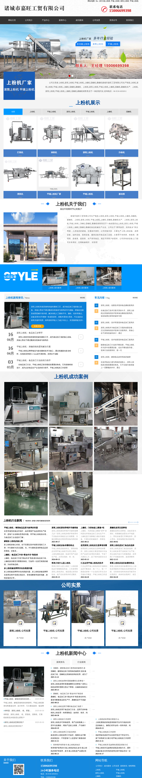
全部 (13, 112)
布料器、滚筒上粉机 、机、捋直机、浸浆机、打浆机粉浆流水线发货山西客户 (18, 711)
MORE (82, 298)
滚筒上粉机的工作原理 (62, 694)
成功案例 (79, 20)
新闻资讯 (60, 662)
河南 (79, 769)
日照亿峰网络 (133, 766)
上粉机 (32, 112)
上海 (103, 769)
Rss (97, 1)
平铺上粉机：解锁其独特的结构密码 (18, 699)
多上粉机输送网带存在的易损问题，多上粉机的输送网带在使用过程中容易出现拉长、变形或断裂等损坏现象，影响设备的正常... (26, 575)
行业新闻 (82, 662)
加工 (71, 769)
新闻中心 (62, 20)
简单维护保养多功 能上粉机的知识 (66, 720)
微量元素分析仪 (119, 769)
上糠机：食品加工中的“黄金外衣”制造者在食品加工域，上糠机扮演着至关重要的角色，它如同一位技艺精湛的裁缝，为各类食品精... (26, 562)
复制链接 (29, 766)
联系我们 (130, 20)
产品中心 (45, 20)
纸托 (127, 769)
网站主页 (12, 20)
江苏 (95, 769)
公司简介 (29, 20)
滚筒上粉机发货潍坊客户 (14, 723)
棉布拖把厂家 (11, 772)
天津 (99, 769)
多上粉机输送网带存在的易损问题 (18, 569)
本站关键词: (8, 769)
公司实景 (96, 20)
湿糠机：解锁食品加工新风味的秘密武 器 (69, 669)
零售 (75, 769)
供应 (63, 769)
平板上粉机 (115, 1)
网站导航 (101, 736)
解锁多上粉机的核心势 (13, 542)
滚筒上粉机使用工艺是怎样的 (64, 707)
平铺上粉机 (134, 1)
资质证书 (113, 20)
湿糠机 (128, 112)
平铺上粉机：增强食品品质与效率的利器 (21, 528)
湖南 (87, 769)
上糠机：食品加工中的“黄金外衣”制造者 (21, 555)
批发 (67, 769)
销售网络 (131, 742)
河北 (83, 769)
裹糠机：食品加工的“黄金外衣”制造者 (68, 681)
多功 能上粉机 (104, 1)
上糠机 (109, 112)
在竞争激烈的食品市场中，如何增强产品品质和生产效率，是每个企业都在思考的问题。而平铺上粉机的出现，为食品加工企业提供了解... (26, 535)
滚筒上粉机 (124, 1)
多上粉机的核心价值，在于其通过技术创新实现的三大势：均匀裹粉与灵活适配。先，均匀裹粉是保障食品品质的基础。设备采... (26, 548)
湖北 (91, 769)
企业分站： (56, 769)
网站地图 (91, 1)
